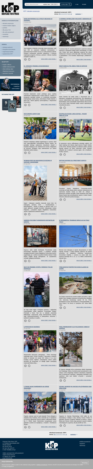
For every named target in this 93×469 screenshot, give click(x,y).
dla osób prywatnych (8, 32)
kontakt (84, 4)
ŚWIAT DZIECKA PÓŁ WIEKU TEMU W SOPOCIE (73, 66)
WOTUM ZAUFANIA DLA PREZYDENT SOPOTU (72, 160)
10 (71, 14)
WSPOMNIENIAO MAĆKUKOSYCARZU (15, 86)
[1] (59, 14)
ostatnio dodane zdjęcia (9, 25)
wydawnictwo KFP (8, 54)
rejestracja (5, 36)
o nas (76, 4)
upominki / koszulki (8, 73)
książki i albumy (7, 64)
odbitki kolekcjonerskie (9, 67)
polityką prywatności (42, 464)
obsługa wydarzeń (8, 47)
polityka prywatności (85, 441)
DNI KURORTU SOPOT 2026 (32, 114)
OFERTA (4, 44)
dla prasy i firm (7, 30)
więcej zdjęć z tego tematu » (48, 59)
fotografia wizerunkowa (9, 49)
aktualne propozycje (8, 23)
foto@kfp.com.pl (11, 449)
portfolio (5, 27)
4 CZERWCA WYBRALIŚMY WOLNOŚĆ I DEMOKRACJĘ (75, 19)
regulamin (82, 443)
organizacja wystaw (8, 51)
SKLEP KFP (5, 62)
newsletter (5, 34)
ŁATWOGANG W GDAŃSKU (32, 327)
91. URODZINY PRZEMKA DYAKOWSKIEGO (36, 66)
